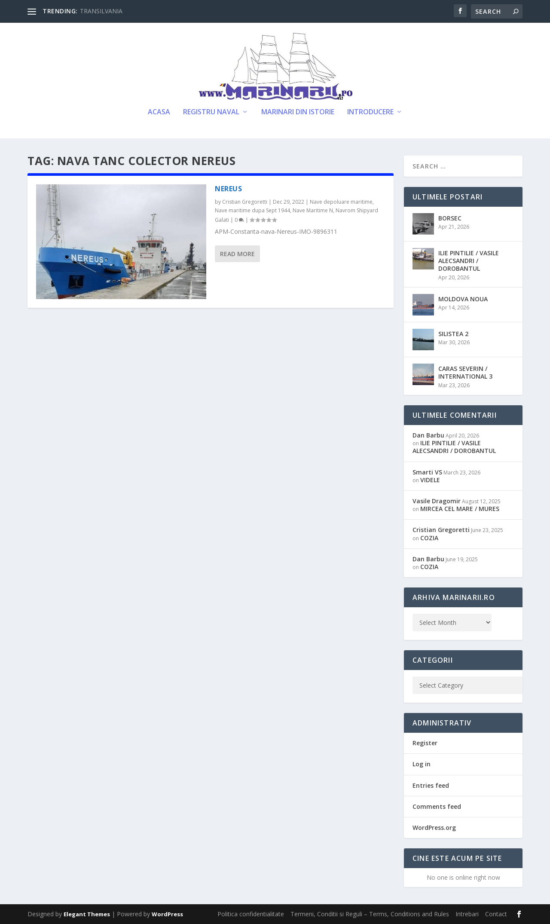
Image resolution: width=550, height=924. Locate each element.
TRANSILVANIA (101, 11)
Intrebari (467, 914)
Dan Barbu (428, 435)
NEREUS (228, 188)
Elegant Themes (87, 914)
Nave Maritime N (313, 210)
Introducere (370, 112)
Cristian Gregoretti (244, 201)
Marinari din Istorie (297, 112)
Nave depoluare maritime (341, 201)
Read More (237, 254)
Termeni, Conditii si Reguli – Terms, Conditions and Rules (369, 914)
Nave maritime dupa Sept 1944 (252, 210)
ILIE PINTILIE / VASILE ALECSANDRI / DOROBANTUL (468, 260)
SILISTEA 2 (453, 334)
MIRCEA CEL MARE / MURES (459, 509)
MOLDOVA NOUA (463, 299)
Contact (496, 914)
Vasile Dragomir (436, 501)
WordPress (167, 914)
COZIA (429, 538)
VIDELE (430, 480)
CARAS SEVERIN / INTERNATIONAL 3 (465, 372)
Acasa (159, 112)
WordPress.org (434, 827)
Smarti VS (427, 472)
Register (424, 743)
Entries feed (430, 785)
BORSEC (449, 218)
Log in (421, 764)
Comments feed (436, 806)
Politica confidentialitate (250, 914)
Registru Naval (211, 112)
